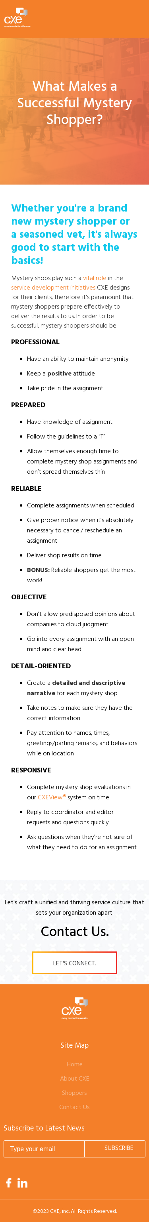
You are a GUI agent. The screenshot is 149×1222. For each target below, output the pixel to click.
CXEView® (52, 798)
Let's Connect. (74, 964)
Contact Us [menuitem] (74, 1107)
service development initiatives (53, 288)
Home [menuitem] (75, 1065)
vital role (94, 278)
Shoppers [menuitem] (74, 1093)
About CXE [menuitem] (74, 1079)
